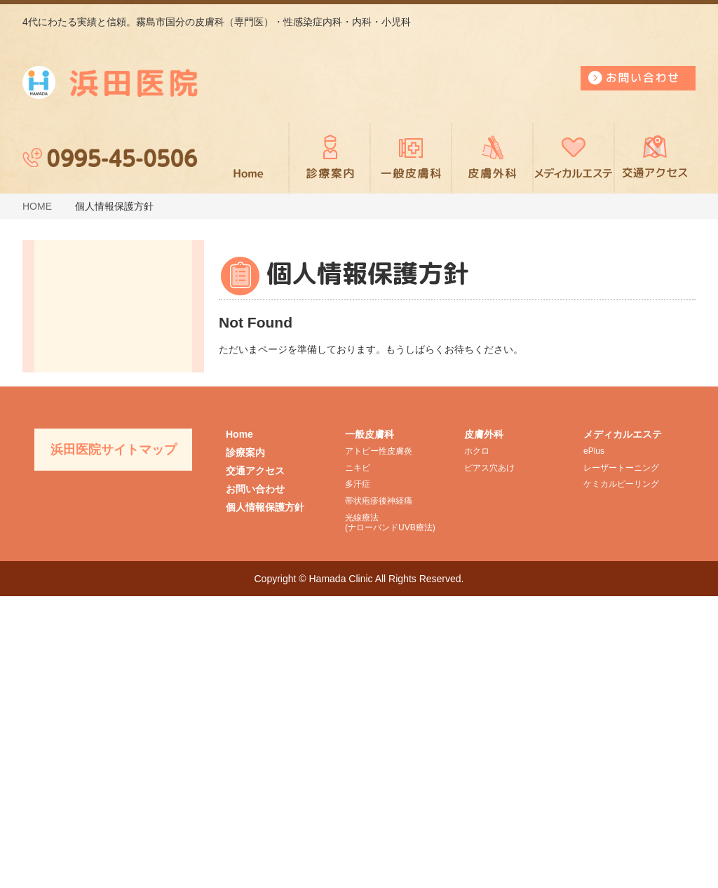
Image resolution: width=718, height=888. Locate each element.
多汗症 (357, 776)
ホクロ (476, 743)
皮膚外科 (492, 158)
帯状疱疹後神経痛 (378, 793)
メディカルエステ (573, 158)
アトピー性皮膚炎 (378, 743)
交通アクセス (655, 158)
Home (239, 726)
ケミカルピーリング (621, 776)
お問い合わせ (255, 780)
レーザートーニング (621, 760)
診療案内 (329, 158)
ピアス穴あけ (489, 760)
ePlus (593, 743)
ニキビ (357, 760)
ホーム (248, 158)
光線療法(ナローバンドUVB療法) (390, 814)
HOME (37, 206)
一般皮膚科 (411, 158)
